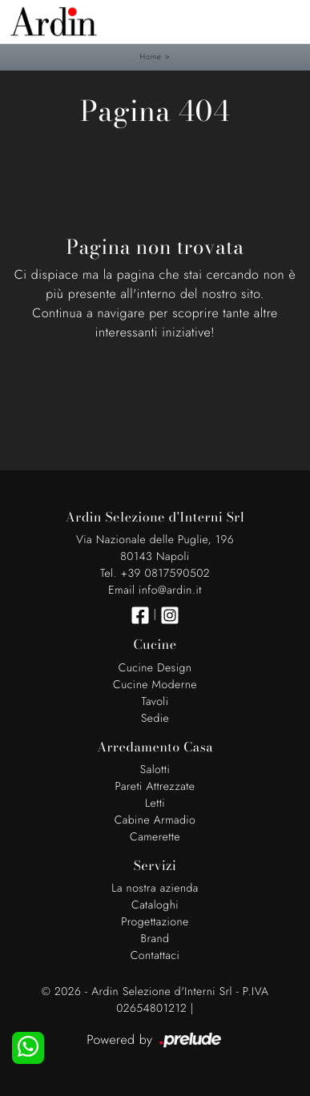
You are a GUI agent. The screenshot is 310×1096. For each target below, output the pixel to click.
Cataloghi (155, 905)
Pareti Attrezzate (155, 787)
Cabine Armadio (155, 820)
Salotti (155, 770)
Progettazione (155, 922)
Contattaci (155, 956)
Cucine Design (155, 668)
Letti (155, 804)
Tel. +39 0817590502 (155, 574)
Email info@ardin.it (154, 590)
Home (150, 56)
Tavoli (154, 702)
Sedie (155, 719)
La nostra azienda (155, 888)
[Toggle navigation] (286, 20)
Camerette (155, 837)
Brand (155, 939)
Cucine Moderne (155, 685)
